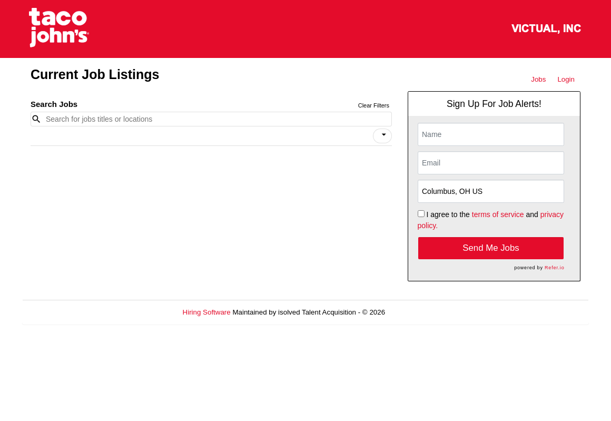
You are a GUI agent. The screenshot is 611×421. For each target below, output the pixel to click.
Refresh (416, 312)
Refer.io (554, 267)
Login (566, 79)
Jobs (538, 79)
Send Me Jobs (490, 248)
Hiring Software (207, 312)
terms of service (498, 214)
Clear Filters (373, 105)
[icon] (384, 135)
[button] (382, 136)
